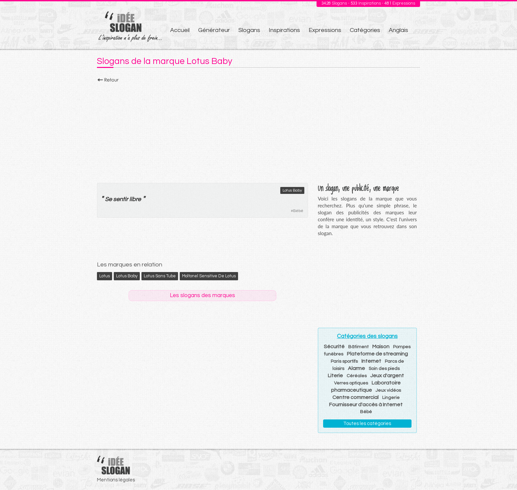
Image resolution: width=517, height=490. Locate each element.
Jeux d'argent (387, 375)
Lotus (104, 276)
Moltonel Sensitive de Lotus (209, 276)
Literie (335, 375)
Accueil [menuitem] (180, 30)
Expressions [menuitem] (325, 30)
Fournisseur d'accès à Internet (366, 404)
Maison (380, 346)
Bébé (298, 211)
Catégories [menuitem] (365, 30)
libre (135, 199)
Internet (371, 361)
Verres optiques (351, 383)
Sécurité (334, 346)
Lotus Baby (292, 190)
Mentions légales (116, 479)
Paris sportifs (344, 361)
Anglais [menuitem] (398, 30)
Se (108, 199)
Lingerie (391, 397)
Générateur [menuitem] (214, 30)
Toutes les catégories (367, 423)
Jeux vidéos (388, 390)
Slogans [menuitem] (249, 30)
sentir (120, 199)
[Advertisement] (258, 131)
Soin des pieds (384, 368)
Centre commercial (355, 397)
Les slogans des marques (202, 295)
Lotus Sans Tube (160, 276)
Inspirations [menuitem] (284, 30)
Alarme (356, 368)
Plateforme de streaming (377, 353)
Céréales (357, 376)
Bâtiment (358, 347)
